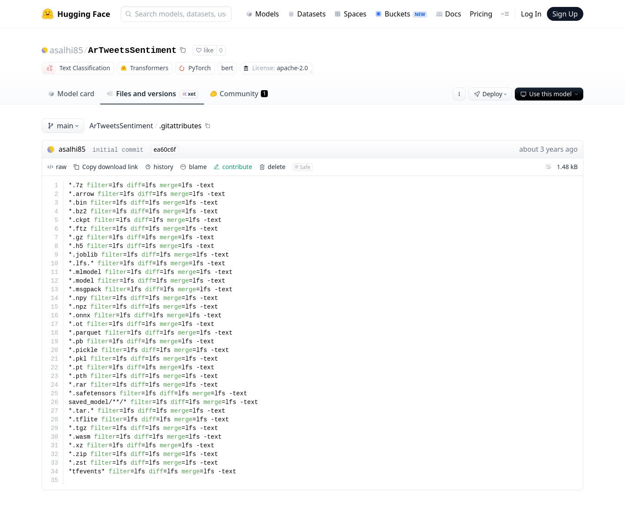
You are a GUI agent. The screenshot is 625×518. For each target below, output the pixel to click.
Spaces (350, 14)
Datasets (307, 14)
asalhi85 (66, 50)
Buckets (401, 14)
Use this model (549, 94)
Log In (531, 14)
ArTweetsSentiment (132, 50)
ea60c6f (165, 149)
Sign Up (565, 14)
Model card (71, 93)
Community (239, 93)
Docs (448, 14)
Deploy (491, 94)
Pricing (481, 14)
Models (262, 14)
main (63, 125)
